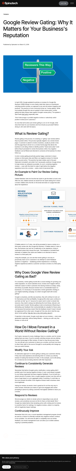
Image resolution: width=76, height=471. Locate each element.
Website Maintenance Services (52, 445)
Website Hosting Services (51, 442)
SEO (16, 442)
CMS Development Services (51, 448)
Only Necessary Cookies (20, 466)
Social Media (18, 451)
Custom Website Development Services (54, 438)
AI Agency (18, 438)
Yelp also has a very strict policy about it (40, 313)
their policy (25, 114)
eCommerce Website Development (53, 451)
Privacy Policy (12, 462)
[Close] (74, 456)
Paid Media (18, 445)
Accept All (6, 466)
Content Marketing (20, 448)
